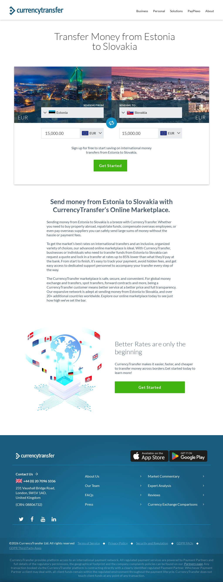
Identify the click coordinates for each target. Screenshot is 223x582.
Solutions (176, 11)
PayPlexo (194, 11)
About (209, 11)
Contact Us (27, 474)
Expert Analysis (159, 485)
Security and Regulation (152, 543)
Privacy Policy (118, 543)
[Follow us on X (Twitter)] (21, 518)
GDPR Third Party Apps (25, 548)
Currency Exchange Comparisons (173, 504)
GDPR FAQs (185, 543)
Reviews (154, 495)
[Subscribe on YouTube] (42, 518)
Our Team (92, 485)
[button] (110, 165)
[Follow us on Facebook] (32, 518)
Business (142, 11)
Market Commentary (163, 476)
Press (89, 504)
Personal (159, 11)
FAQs (89, 495)
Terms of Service (89, 543)
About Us (92, 476)
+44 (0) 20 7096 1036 (39, 481)
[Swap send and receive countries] (111, 122)
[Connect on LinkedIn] (53, 518)
